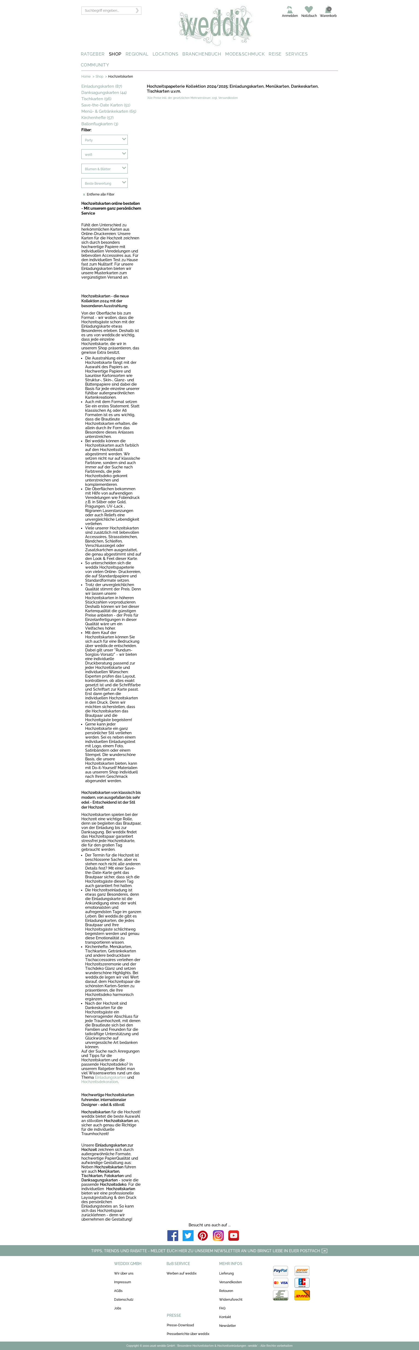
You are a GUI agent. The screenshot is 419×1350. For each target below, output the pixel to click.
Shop (99, 76)
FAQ (222, 1308)
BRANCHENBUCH (201, 54)
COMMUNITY (95, 65)
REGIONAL (137, 54)
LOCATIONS (166, 54)
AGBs (118, 1291)
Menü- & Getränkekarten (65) (108, 111)
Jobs (117, 1308)
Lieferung (226, 1273)
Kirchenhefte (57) (97, 117)
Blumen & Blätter (98, 169)
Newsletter (227, 1326)
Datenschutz (123, 1300)
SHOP (115, 54)
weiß (88, 155)
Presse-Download (180, 1325)
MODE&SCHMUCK (245, 54)
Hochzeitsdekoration (99, 1082)
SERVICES (297, 54)
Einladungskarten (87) (101, 86)
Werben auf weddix (182, 1273)
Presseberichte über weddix (188, 1334)
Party (89, 140)
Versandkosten (230, 1282)
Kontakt (225, 1317)
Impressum (122, 1282)
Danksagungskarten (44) (104, 92)
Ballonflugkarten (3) (99, 123)
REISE (275, 54)
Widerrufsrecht (230, 1300)
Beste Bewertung (98, 183)
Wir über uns (123, 1273)
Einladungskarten (110, 1077)
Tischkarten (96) (96, 98)
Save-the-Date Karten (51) (105, 105)
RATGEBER (93, 54)
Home (86, 76)
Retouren (226, 1291)
